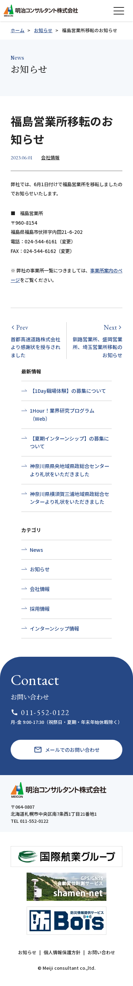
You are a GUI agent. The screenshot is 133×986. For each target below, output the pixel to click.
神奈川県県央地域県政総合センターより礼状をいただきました (69, 470)
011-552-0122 (40, 712)
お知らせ (43, 30)
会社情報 (50, 157)
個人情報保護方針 (62, 952)
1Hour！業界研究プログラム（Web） (62, 414)
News (36, 549)
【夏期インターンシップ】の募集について (69, 442)
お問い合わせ (101, 952)
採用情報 (40, 608)
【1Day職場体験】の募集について (68, 390)
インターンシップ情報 (54, 628)
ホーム (17, 30)
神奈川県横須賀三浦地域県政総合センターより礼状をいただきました (69, 498)
